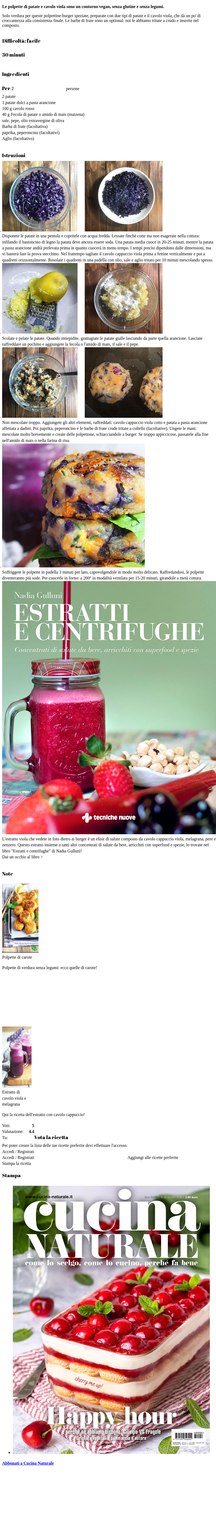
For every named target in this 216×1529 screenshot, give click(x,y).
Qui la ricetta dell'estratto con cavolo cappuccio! (43, 1114)
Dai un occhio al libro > (22, 857)
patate (10, 96)
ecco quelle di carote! (78, 967)
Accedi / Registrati (18, 1151)
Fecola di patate (24, 114)
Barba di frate (14, 126)
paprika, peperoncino (20, 132)
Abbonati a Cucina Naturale (28, 1463)
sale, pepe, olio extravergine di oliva (33, 120)
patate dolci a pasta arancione (30, 102)
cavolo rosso (23, 108)
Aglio (7, 138)
